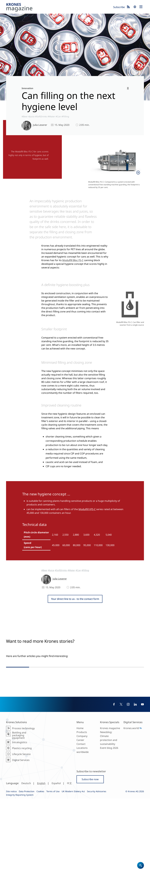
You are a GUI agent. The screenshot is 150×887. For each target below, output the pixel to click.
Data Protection (26, 879)
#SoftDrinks (41, 116)
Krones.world (131, 816)
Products (82, 820)
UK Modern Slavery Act (73, 879)
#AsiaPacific (88, 726)
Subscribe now (90, 867)
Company (82, 824)
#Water (51, 116)
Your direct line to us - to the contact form (75, 599)
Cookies (40, 879)
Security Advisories (96, 879)
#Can (58, 116)
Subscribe (119, 7)
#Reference (100, 726)
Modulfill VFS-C (87, 509)
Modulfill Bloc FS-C (72, 260)
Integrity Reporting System (19, 883)
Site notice (11, 879)
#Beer (25, 116)
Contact (81, 832)
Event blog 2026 (109, 836)
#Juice (31, 116)
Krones (58, 8)
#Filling (65, 116)
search (135, 6)
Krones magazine (110, 816)
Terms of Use (53, 879)
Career (80, 828)
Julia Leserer (40, 125)
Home (80, 816)
